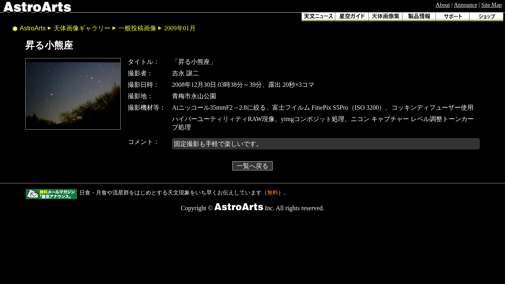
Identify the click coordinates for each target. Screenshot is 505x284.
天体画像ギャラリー (82, 28)
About (443, 5)
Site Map (491, 5)
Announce (465, 5)
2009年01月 (180, 28)
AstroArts (33, 28)
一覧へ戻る (252, 166)
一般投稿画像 (137, 28)
